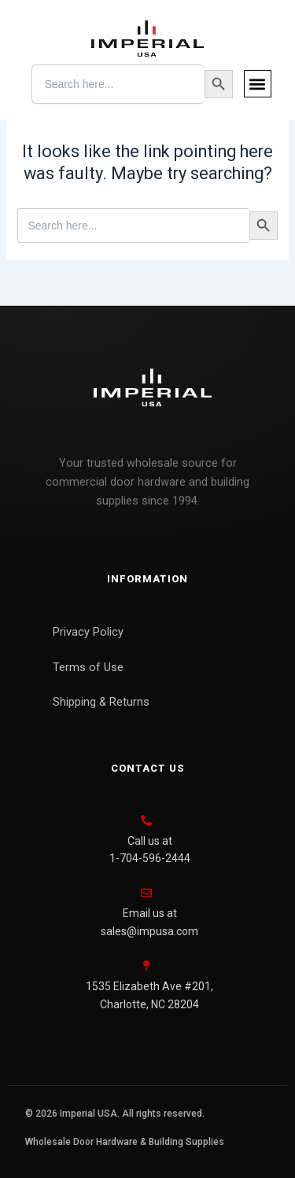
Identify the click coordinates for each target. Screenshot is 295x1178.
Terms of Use (88, 667)
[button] (257, 83)
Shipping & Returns (101, 702)
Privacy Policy (88, 632)
